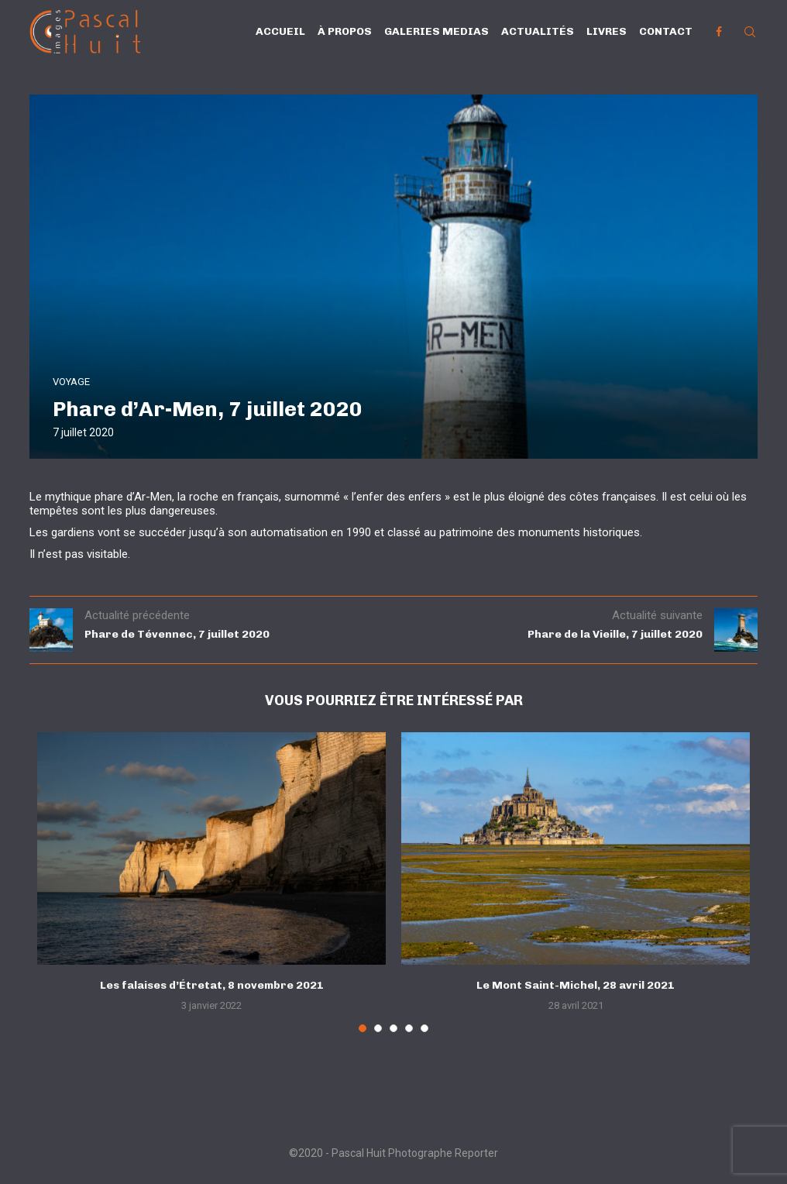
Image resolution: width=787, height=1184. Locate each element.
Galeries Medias (436, 31)
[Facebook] (719, 32)
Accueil (280, 31)
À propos (345, 31)
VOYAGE (71, 381)
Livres (606, 31)
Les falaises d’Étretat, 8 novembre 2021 (212, 985)
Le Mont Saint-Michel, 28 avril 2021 (575, 985)
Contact (665, 31)
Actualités (537, 31)
